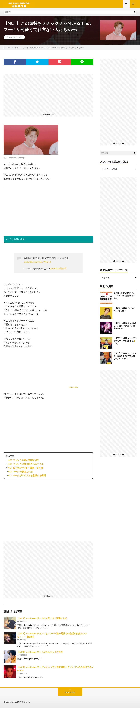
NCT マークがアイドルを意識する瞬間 (27, 477)
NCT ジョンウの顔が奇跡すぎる (23, 462)
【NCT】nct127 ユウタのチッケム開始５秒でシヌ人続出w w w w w (125, 327)
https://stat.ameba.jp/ (17, 160)
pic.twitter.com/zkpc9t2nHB (37, 263)
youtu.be (73, 389)
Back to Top (70, 694)
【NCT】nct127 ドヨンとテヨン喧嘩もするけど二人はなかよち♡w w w (125, 358)
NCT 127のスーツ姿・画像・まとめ (25, 469)
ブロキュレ (24, 704)
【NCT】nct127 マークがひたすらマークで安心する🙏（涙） (125, 342)
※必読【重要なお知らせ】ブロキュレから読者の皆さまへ (124, 297)
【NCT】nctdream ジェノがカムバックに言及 (40, 654)
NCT (20, 39)
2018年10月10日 (58, 270)
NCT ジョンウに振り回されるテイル (25, 465)
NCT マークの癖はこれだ (20, 473)
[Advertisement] (48, 95)
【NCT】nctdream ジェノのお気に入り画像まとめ (42, 620)
